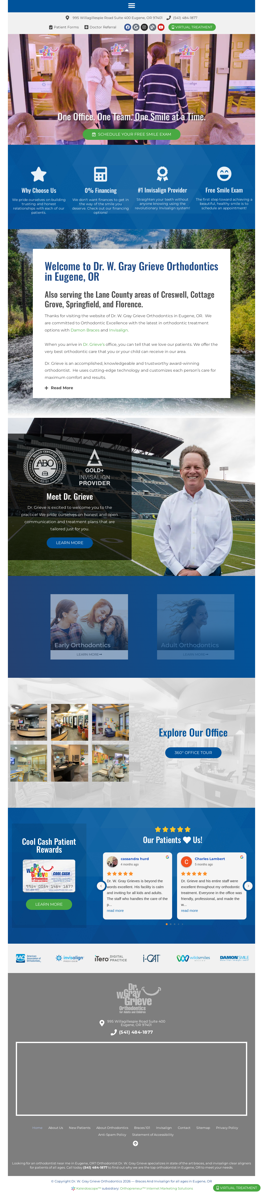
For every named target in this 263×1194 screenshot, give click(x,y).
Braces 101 (142, 1128)
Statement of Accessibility (153, 1135)
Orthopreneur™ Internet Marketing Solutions (156, 1188)
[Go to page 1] (171, 924)
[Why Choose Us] (38, 187)
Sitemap (203, 1128)
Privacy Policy (227, 1128)
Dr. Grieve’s (94, 344)
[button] (131, 5)
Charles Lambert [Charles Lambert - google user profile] (210, 859)
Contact (184, 1128)
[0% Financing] (100, 187)
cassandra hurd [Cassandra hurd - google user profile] (135, 859)
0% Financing (101, 202)
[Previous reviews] (101, 886)
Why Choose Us (38, 202)
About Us (55, 1128)
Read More (62, 388)
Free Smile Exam (224, 201)
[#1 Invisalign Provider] (162, 185)
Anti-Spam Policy (112, 1135)
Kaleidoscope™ (88, 1188)
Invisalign (118, 330)
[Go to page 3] (178, 924)
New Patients (79, 1128)
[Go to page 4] (182, 924)
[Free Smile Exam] (224, 185)
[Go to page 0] (167, 924)
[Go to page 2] (174, 924)
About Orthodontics (112, 1128)
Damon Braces (85, 330)
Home (37, 1128)
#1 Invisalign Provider (162, 201)
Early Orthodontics (124, 645)
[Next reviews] (248, 886)
